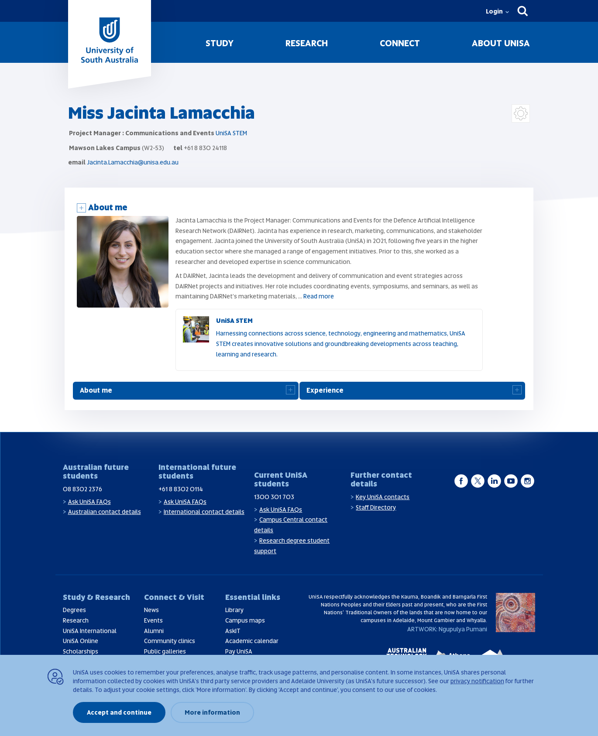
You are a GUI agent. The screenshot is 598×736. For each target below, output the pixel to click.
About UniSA (501, 43)
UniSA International (90, 631)
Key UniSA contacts (382, 497)
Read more (318, 296)
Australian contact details (104, 512)
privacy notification (477, 681)
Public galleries (165, 651)
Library (234, 610)
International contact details (204, 512)
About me (107, 207)
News (151, 610)
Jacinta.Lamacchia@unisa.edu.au (133, 162)
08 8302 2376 (82, 489)
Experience (325, 390)
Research (306, 43)
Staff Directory (376, 507)
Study (220, 43)
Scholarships (80, 651)
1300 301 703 (274, 497)
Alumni (154, 631)
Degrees (74, 610)
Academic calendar (251, 641)
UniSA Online (80, 641)
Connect (400, 43)
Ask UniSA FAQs (89, 502)
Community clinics (169, 641)
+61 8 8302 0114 (180, 489)
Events (153, 620)
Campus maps (245, 620)
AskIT (233, 631)
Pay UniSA (238, 651)
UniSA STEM (231, 133)
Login (494, 11)
